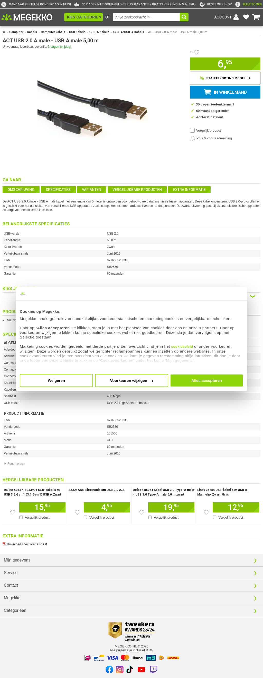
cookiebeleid (182, 346)
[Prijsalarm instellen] (211, 138)
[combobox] (146, 17)
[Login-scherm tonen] (227, 17)
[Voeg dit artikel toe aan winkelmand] (42, 507)
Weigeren (56, 380)
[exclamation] (248, 4)
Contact (11, 585)
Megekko (12, 598)
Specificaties (58, 190)
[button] (83, 17)
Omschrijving (20, 190)
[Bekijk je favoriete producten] (246, 17)
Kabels (32, 32)
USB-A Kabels (99, 32)
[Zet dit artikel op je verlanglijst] (12, 512)
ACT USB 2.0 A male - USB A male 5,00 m (177, 32)
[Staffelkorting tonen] (225, 78)
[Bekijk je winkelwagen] (256, 17)
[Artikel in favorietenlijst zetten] (196, 52)
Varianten (91, 190)
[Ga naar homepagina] (32, 17)
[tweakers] (216, 4)
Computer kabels (53, 32)
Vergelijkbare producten (137, 190)
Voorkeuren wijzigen (131, 380)
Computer (16, 32)
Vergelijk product (208, 130)
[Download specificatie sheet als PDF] (131, 543)
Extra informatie (189, 190)
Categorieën (15, 610)
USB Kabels (77, 32)
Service (10, 572)
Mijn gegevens (17, 560)
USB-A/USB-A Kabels (128, 32)
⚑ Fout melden (14, 464)
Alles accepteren (206, 380)
